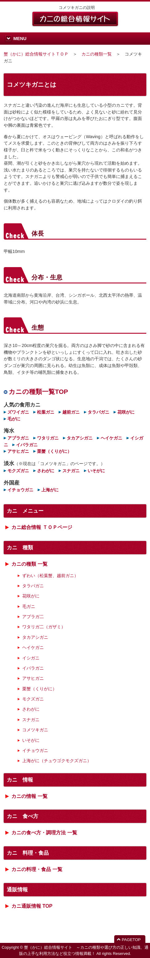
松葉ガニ (45, 412)
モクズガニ (18, 470)
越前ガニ (71, 412)
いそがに (96, 470)
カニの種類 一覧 (29, 564)
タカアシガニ (80, 438)
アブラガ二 (33, 616)
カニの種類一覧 (96, 54)
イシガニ (31, 657)
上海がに (50, 489)
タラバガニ (98, 412)
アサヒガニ (18, 451)
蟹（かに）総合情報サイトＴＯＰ (36, 54)
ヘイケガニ (111, 438)
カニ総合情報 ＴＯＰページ (41, 527)
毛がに (13, 418)
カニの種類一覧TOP (38, 391)
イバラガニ (27, 444)
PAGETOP (131, 939)
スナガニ (71, 470)
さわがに (45, 470)
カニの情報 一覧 (29, 796)
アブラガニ (18, 438)
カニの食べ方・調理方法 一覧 (44, 832)
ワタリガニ (48, 438)
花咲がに (126, 412)
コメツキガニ (35, 729)
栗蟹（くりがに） (54, 451)
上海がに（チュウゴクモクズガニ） (56, 760)
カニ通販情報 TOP (31, 906)
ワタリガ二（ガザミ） (43, 626)
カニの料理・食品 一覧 (36, 869)
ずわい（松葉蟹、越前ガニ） (50, 575)
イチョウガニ (20, 489)
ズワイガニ (18, 412)
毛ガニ (28, 606)
